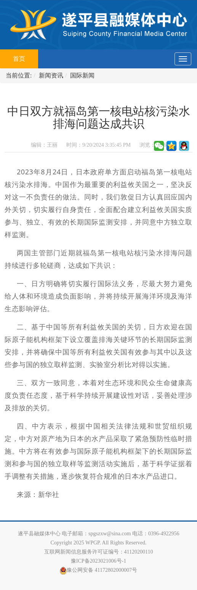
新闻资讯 (51, 75)
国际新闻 (82, 75)
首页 (25, 55)
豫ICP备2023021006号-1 (98, 561)
